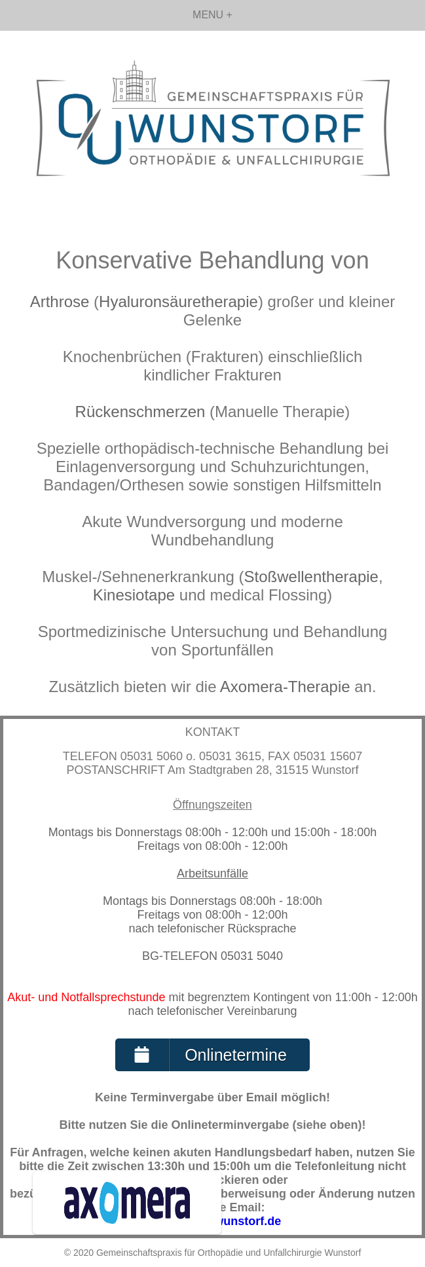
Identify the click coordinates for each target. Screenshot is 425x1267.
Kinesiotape (134, 595)
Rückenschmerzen (140, 411)
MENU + (212, 14)
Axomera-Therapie (285, 686)
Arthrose (60, 301)
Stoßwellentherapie (311, 576)
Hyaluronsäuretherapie (178, 301)
